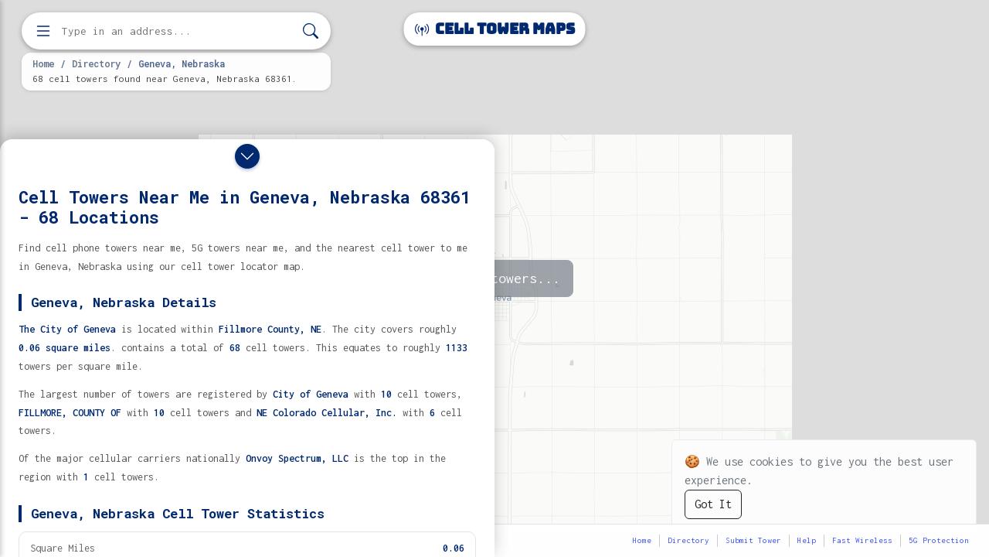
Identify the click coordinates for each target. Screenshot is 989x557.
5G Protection (939, 540)
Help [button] (806, 540)
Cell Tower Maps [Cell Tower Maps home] (495, 29)
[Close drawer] (247, 156)
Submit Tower (753, 540)
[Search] (311, 31)
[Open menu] (43, 30)
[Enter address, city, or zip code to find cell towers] (178, 31)
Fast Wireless (862, 540)
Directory (96, 63)
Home (43, 63)
